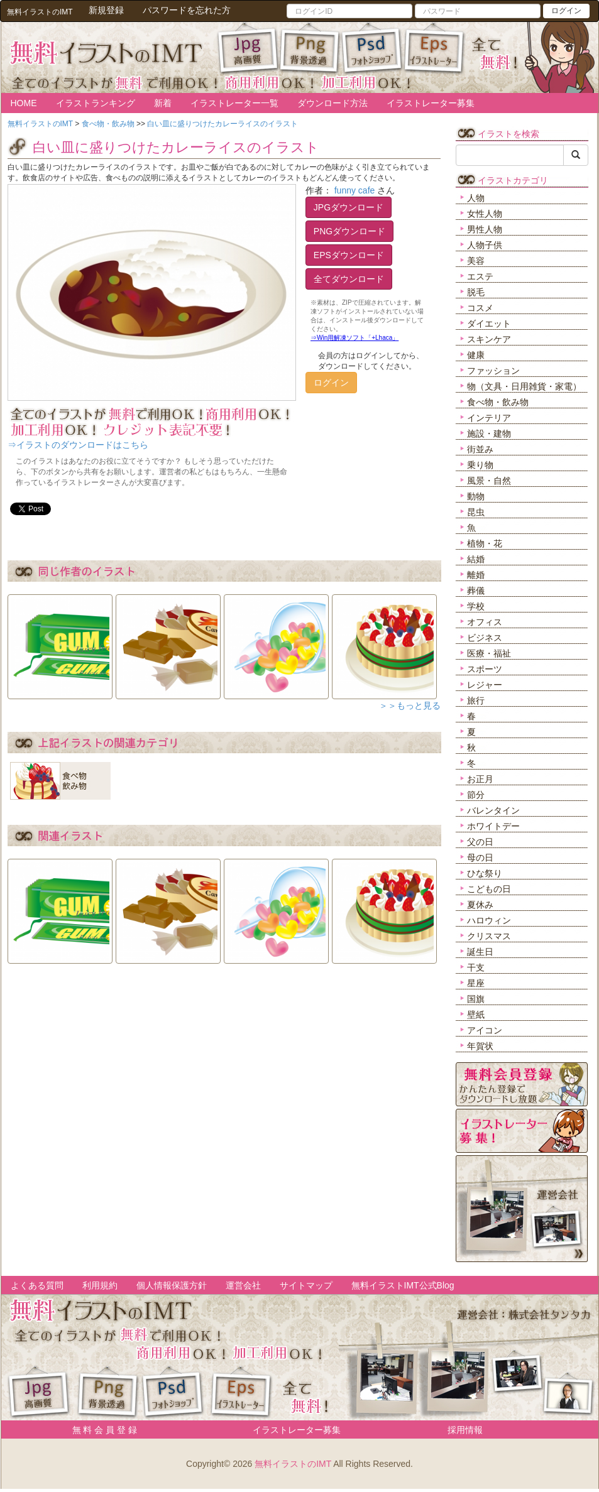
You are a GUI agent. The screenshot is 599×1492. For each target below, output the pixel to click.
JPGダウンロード (348, 207)
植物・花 (484, 543)
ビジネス (484, 638)
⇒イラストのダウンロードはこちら (78, 445)
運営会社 (243, 1285)
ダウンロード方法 (332, 103)
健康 (476, 355)
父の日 (480, 842)
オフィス (484, 622)
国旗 (476, 999)
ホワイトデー (493, 826)
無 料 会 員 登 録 (100, 1430)
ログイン (566, 10)
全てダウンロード (349, 279)
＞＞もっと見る (410, 705)
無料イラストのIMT (293, 1464)
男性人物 (484, 229)
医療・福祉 (489, 653)
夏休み (480, 905)
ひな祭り (484, 873)
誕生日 (480, 952)
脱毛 (476, 292)
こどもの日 (489, 889)
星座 (476, 983)
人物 (476, 198)
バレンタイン (493, 810)
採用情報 (465, 1430)
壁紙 (476, 1015)
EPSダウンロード (349, 255)
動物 (476, 496)
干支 (476, 967)
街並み (480, 449)
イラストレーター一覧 (234, 103)
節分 (476, 795)
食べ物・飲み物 (498, 402)
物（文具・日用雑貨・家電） (524, 386)
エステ (480, 276)
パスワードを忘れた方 (187, 10)
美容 (476, 261)
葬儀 (476, 590)
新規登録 (106, 10)
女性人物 (484, 214)
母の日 (480, 857)
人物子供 (484, 245)
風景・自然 (489, 481)
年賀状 (480, 1046)
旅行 (476, 700)
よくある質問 (37, 1285)
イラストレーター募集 (431, 103)
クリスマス (489, 936)
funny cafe (354, 190)
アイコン (484, 1030)
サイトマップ (306, 1285)
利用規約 (100, 1285)
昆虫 (476, 512)
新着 (163, 103)
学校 (476, 606)
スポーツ (484, 669)
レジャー (484, 685)
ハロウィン (489, 920)
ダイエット (489, 324)
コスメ (480, 308)
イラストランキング (95, 103)
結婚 (476, 559)
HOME (24, 103)
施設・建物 (489, 433)
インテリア (489, 418)
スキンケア (489, 339)
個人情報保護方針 (171, 1285)
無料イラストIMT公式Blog (402, 1285)
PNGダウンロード (349, 231)
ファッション (493, 371)
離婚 (476, 575)
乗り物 (480, 465)
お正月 (480, 779)
